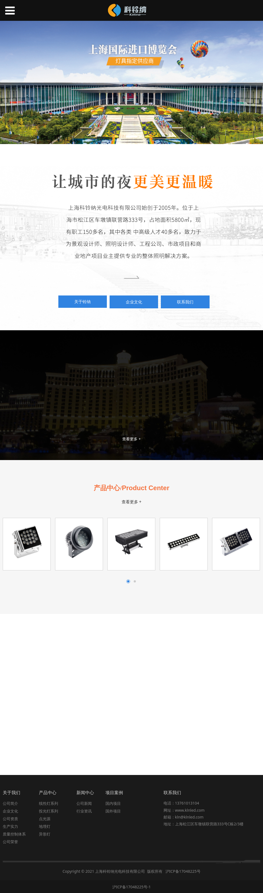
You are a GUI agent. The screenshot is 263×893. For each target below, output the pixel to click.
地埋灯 (44, 825)
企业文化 (10, 810)
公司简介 (10, 802)
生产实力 (10, 825)
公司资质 (10, 818)
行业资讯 (84, 810)
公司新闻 (84, 802)
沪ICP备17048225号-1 (131, 886)
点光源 (44, 818)
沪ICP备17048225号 (183, 870)
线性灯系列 (48, 802)
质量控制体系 (14, 833)
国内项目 (113, 802)
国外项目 (113, 810)
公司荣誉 (10, 841)
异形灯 (44, 833)
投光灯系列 (48, 810)
